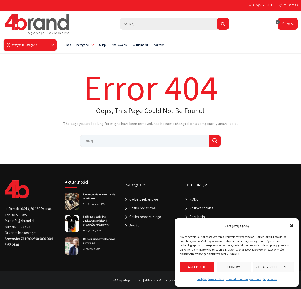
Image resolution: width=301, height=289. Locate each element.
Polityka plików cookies (210, 279)
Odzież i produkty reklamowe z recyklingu (99, 241)
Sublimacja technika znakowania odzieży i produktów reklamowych (96, 220)
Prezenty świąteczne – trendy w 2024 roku (99, 196)
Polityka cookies (201, 208)
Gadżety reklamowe (143, 199)
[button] (291, 225)
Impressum (270, 279)
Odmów (233, 267)
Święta (134, 225)
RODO (194, 199)
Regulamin (197, 217)
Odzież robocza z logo (145, 217)
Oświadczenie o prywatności (243, 279)
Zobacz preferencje (273, 267)
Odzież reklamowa (142, 208)
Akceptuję (197, 267)
